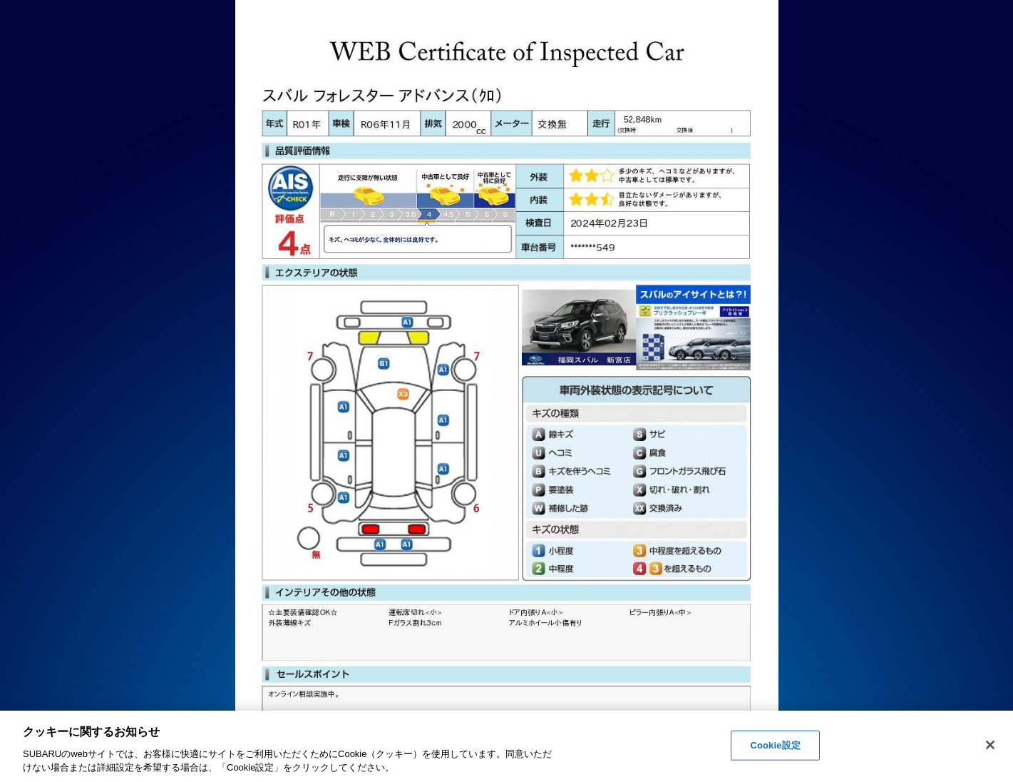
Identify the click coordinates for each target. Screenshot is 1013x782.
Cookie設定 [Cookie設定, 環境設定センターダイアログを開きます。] (775, 745)
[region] (506, 746)
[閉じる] (990, 745)
